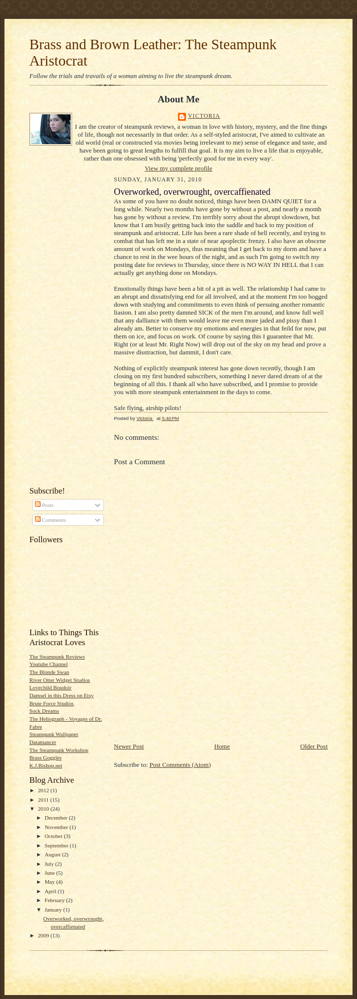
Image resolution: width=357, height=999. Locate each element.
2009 (44, 935)
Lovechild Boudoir (50, 687)
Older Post (314, 746)
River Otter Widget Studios (59, 680)
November (57, 827)
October (54, 836)
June (50, 873)
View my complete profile (178, 168)
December (57, 818)
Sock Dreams (44, 711)
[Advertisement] (59, 328)
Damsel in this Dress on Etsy (61, 695)
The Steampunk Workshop (59, 750)
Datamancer (42, 742)
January (54, 910)
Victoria (204, 116)
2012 (44, 790)
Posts (44, 505)
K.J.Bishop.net (45, 765)
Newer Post (129, 746)
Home (222, 746)
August (53, 854)
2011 (44, 800)
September (57, 845)
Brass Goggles (45, 757)
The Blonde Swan (49, 672)
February (55, 900)
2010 (44, 809)
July (50, 864)
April (51, 891)
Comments (50, 520)
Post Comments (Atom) (180, 764)
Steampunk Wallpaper (53, 734)
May (50, 882)
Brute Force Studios (51, 703)
